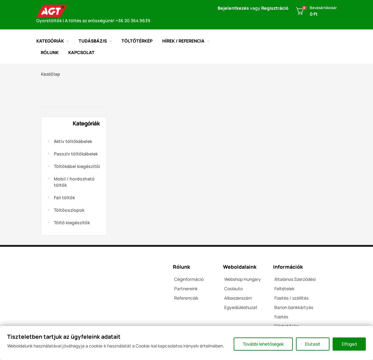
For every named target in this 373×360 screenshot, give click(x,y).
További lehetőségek (263, 344)
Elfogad (349, 344)
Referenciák (186, 298)
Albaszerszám (238, 298)
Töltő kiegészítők (72, 223)
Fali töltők (64, 197)
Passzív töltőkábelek (76, 154)
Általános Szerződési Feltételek (295, 284)
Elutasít (312, 344)
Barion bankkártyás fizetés (293, 312)
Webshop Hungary (242, 279)
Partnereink (186, 289)
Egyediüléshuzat (240, 307)
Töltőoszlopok (69, 210)
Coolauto (233, 289)
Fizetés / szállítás (291, 298)
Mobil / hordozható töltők (74, 182)
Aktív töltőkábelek (73, 141)
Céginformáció (189, 279)
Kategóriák (86, 123)
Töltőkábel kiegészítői (77, 166)
